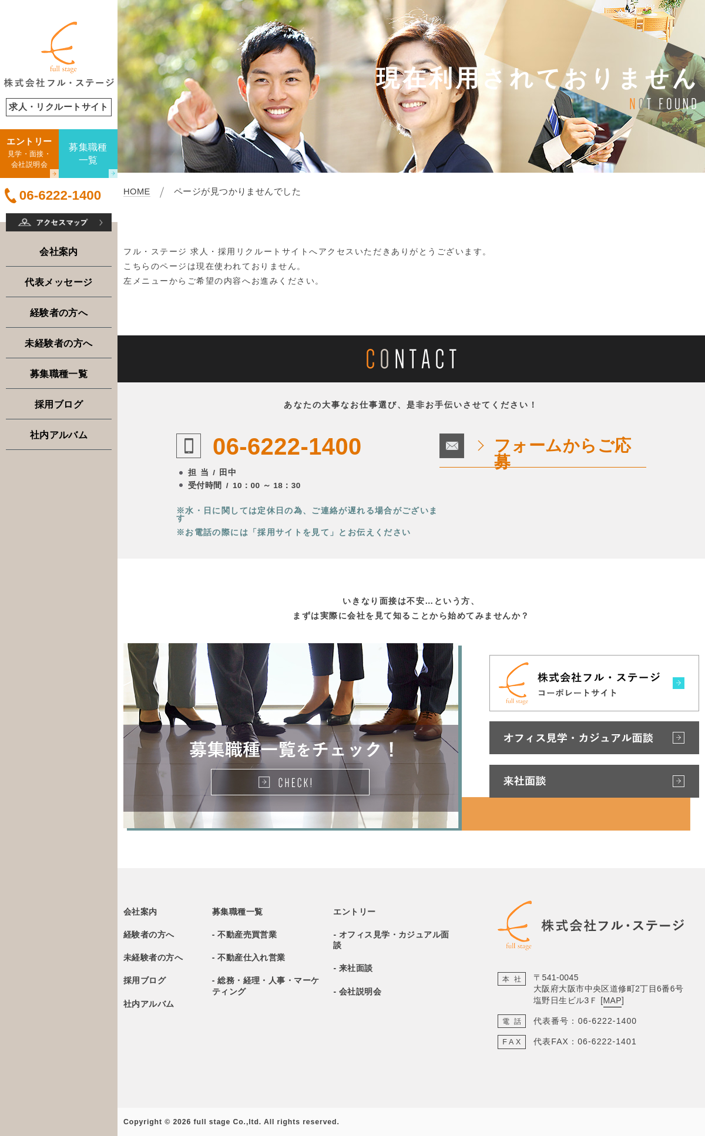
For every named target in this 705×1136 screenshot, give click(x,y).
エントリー (354, 911)
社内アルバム (59, 434)
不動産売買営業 (247, 934)
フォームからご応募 (563, 453)
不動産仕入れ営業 (251, 957)
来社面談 (356, 968)
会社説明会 (360, 991)
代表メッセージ (58, 282)
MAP (612, 1000)
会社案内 (58, 251)
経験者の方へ (59, 312)
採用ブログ (59, 404)
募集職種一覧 (59, 373)
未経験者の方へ (58, 343)
